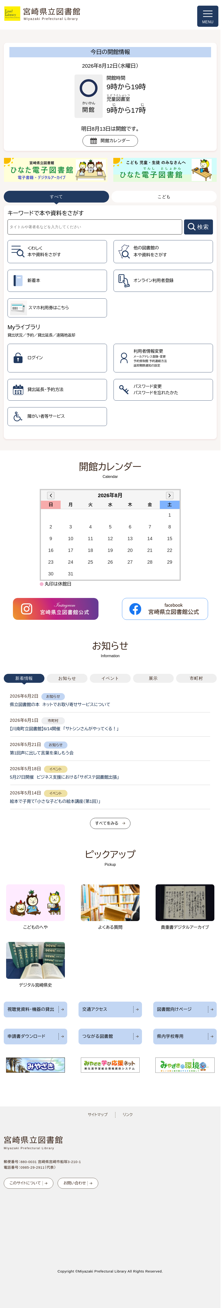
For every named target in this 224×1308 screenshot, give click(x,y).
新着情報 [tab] (24, 678)
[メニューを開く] (207, 16)
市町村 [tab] (196, 678)
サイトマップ (97, 1115)
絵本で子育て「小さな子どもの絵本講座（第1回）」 (55, 801)
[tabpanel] (110, 322)
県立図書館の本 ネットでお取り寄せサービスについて (60, 704)
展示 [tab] (153, 678)
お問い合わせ (74, 1183)
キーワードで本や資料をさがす (46, 213)
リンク (128, 1115)
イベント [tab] (110, 678)
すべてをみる (106, 823)
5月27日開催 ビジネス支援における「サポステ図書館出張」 (64, 777)
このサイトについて (25, 1183)
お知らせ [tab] (67, 678)
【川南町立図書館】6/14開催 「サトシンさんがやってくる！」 (64, 728)
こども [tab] (164, 196)
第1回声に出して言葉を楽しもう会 (42, 753)
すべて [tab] (56, 196)
